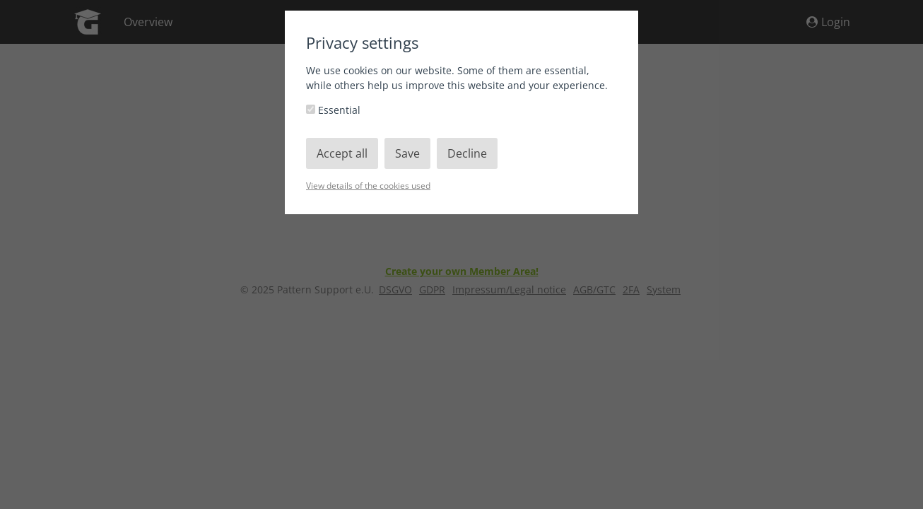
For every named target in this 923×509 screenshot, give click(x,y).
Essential (333, 110)
